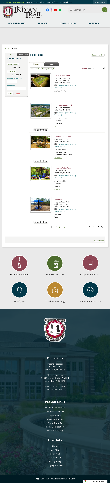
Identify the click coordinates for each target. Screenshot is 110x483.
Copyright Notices (55, 465)
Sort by (93, 68)
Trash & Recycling (55, 430)
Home (7, 48)
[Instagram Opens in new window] (51, 10)
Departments (55, 415)
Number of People (14, 78)
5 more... (57, 189)
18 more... (58, 158)
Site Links (55, 440)
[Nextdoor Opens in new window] (59, 10)
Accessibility (55, 457)
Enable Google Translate (95, 481)
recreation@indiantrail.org (66, 85)
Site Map (55, 450)
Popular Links (55, 402)
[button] (104, 9)
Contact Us (55, 453)
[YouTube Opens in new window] (55, 10)
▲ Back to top (99, 240)
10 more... (58, 126)
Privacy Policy (55, 461)
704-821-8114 (59, 87)
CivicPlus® (70, 478)
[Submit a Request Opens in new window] (19, 264)
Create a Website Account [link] (13, 2)
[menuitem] (17, 23)
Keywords (11, 86)
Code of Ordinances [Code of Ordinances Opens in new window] (55, 411)
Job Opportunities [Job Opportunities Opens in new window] (55, 419)
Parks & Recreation (55, 426)
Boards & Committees (55, 407)
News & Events (55, 423)
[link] (100, 2)
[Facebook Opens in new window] (47, 10)
